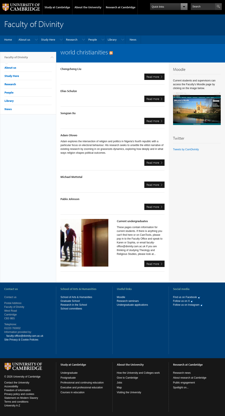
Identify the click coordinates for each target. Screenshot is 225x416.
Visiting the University (129, 392)
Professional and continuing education (82, 382)
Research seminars (128, 301)
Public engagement (184, 382)
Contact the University (16, 382)
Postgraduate (68, 377)
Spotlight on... (181, 387)
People (92, 39)
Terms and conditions (16, 401)
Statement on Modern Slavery (21, 397)
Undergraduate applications (132, 304)
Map (119, 387)
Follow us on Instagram (186, 304)
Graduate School (70, 301)
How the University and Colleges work (138, 372)
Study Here (48, 39)
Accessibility (11, 386)
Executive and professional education (81, 387)
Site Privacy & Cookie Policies (21, 339)
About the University (88, 7)
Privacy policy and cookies (19, 394)
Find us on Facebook (185, 297)
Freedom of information (17, 390)
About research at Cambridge (189, 377)
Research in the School (73, 304)
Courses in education (72, 392)
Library (112, 39)
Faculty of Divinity (16, 58)
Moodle (121, 297)
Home (8, 39)
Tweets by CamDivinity (186, 149)
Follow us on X (181, 301)
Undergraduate (68, 372)
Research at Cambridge (120, 7)
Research (71, 39)
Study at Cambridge (57, 7)
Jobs (119, 382)
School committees (71, 308)
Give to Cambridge (127, 377)
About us (24, 39)
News (133, 39)
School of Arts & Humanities (76, 297)
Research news (182, 372)
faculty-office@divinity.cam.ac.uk (24, 335)
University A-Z (12, 405)
